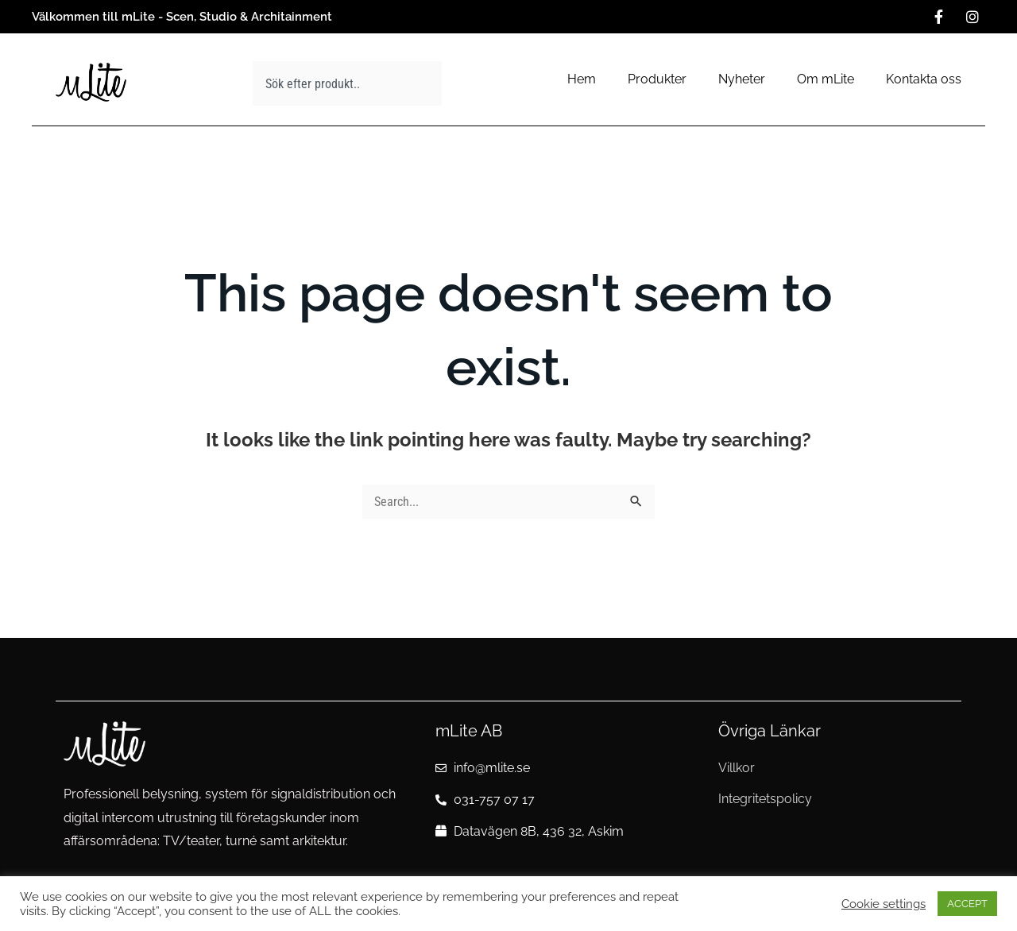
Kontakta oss (923, 79)
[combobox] (347, 83)
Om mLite (825, 79)
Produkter (657, 79)
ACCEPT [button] (967, 904)
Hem (581, 79)
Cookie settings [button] (883, 903)
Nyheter (741, 79)
